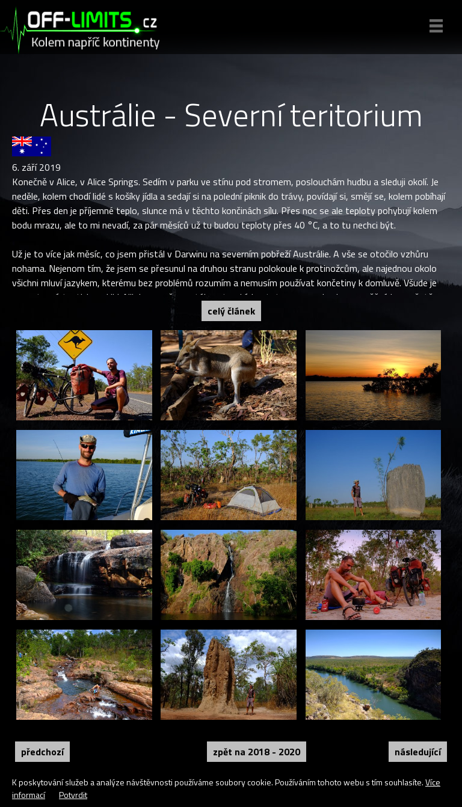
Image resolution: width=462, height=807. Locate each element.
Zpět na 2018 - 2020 (256, 751)
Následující (418, 751)
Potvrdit (73, 794)
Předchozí (42, 751)
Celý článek (231, 311)
